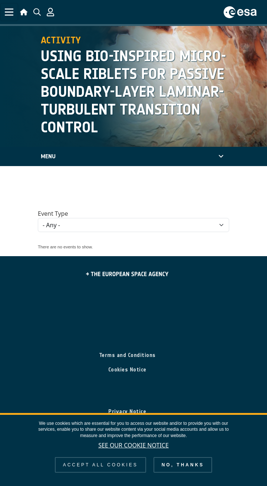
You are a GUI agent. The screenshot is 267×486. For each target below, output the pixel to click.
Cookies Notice (127, 369)
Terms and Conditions (127, 355)
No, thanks (183, 464)
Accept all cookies (100, 464)
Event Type (53, 213)
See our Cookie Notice (133, 445)
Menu (48, 156)
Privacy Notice (127, 411)
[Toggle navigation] (9, 12)
